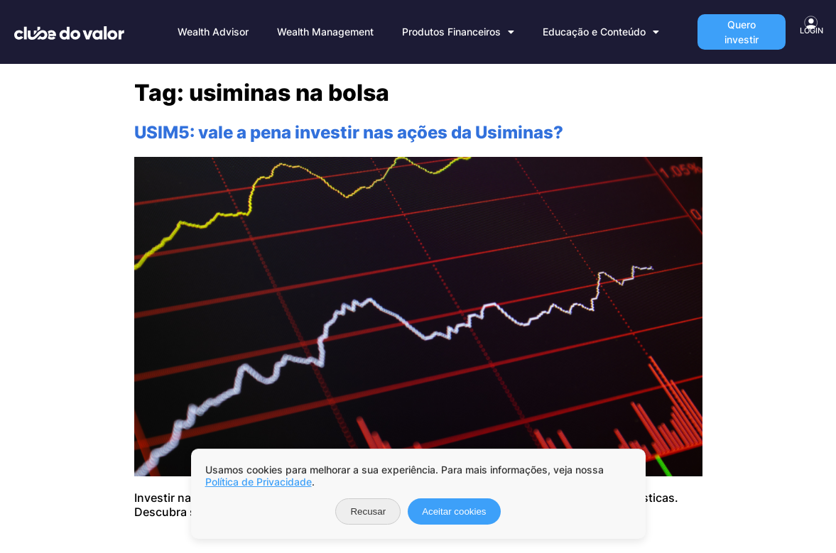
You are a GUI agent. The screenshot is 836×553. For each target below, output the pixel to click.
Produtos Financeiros (458, 32)
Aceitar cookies (454, 511)
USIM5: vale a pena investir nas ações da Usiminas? (348, 132)
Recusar (368, 511)
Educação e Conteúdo (601, 32)
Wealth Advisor (213, 32)
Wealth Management (325, 32)
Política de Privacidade (258, 482)
